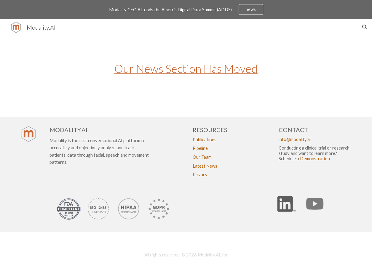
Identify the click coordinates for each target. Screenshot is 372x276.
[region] (186, 9)
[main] (186, 72)
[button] (365, 27)
